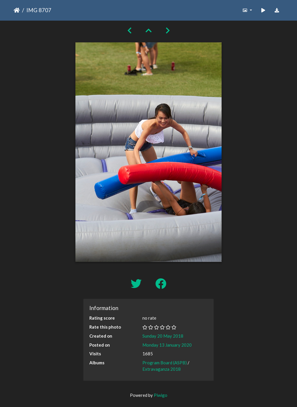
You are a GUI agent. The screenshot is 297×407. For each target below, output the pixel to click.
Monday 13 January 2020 (167, 344)
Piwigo (160, 395)
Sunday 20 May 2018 (162, 335)
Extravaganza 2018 (161, 369)
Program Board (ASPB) (164, 362)
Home (17, 10)
